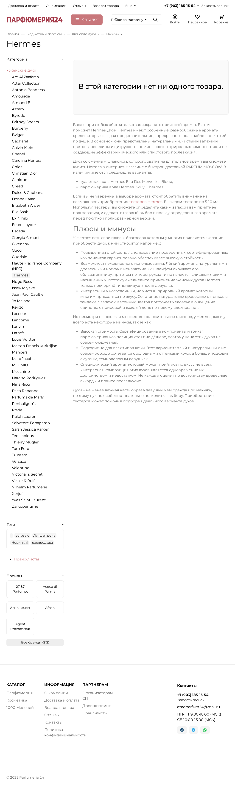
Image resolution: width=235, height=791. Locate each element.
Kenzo (17, 307)
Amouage (21, 96)
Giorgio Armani (25, 237)
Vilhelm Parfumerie (29, 487)
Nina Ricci (21, 384)
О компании (56, 6)
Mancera (20, 352)
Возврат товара (105, 6)
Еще (128, 6)
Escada (18, 231)
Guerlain (19, 257)
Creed (17, 186)
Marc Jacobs (23, 359)
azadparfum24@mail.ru (198, 707)
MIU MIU (20, 365)
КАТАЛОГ (15, 685)
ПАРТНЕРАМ (95, 685)
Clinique (19, 180)
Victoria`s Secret (27, 474)
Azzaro (18, 109)
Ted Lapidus (23, 436)
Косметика (16, 700)
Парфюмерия (19, 693)
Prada (17, 410)
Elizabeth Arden (26, 205)
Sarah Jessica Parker (30, 429)
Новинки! (19, 542)
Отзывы (79, 6)
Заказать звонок (215, 6)
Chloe (17, 167)
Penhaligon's (24, 403)
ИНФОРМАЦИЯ (59, 685)
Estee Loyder (24, 225)
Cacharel (20, 141)
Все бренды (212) (35, 642)
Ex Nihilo (20, 218)
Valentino (20, 468)
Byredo (18, 115)
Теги (11, 524)
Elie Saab (20, 212)
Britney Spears (25, 122)
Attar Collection (26, 83)
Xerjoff (18, 493)
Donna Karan (24, 199)
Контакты (53, 722)
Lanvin (18, 326)
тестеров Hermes (145, 202)
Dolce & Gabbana (27, 192)
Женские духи (22, 70)
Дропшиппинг (96, 706)
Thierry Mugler (25, 442)
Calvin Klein (22, 147)
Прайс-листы (26, 559)
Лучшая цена (44, 535)
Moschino (21, 371)
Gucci (17, 250)
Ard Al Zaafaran (25, 77)
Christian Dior (24, 173)
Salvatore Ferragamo (31, 423)
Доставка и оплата (23, 6)
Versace (19, 461)
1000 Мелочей (20, 707)
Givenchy (20, 244)
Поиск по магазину (127, 20)
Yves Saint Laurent (29, 500)
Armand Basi (23, 102)
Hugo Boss (22, 281)
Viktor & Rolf (23, 481)
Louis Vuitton (24, 339)
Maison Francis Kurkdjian (34, 346)
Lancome (20, 320)
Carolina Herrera (26, 160)
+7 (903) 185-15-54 (180, 6)
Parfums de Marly (28, 397)
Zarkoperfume (25, 506)
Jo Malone (21, 301)
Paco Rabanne (25, 391)
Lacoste (19, 314)
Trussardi (20, 455)
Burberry (20, 128)
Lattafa (18, 333)
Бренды (14, 576)
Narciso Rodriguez (28, 378)
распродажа (42, 542)
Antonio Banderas (28, 90)
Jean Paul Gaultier (28, 294)
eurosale (22, 535)
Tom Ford (20, 448)
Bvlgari (18, 135)
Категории (17, 59)
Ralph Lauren (24, 416)
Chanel (18, 154)
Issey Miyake (23, 288)
